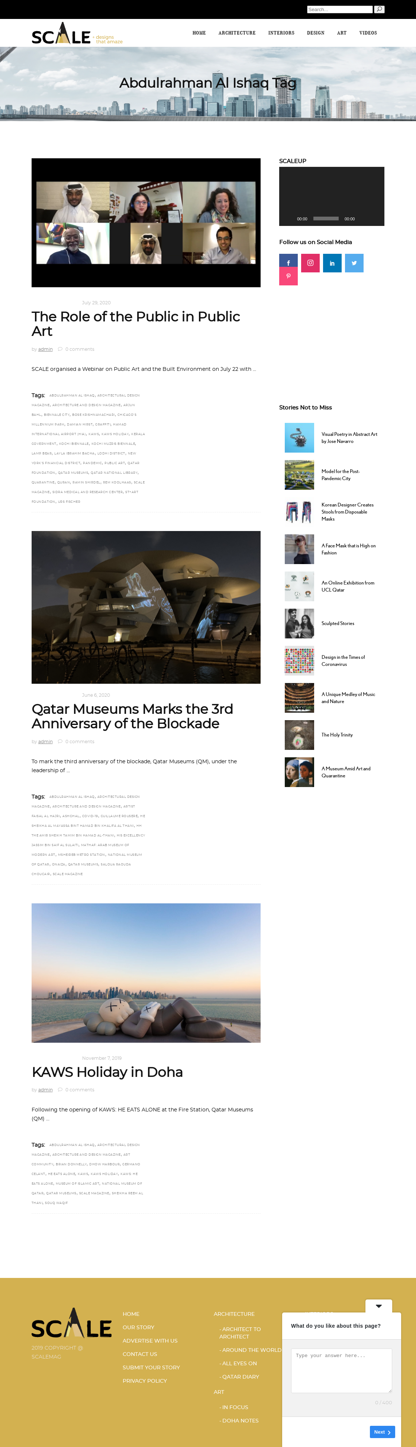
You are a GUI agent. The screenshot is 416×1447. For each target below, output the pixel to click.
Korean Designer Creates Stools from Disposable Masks (348, 512)
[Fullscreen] (374, 218)
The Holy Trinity (337, 735)
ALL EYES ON (239, 1363)
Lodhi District (111, 453)
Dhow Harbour (104, 1164)
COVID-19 (90, 816)
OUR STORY (138, 1327)
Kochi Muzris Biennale (113, 444)
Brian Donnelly (71, 1164)
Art (37, 303)
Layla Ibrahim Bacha (74, 453)
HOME (131, 1314)
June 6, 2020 (96, 695)
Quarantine (43, 482)
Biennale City (57, 415)
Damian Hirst (80, 424)
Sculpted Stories (338, 623)
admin (45, 349)
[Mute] (363, 218)
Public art (114, 463)
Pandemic (92, 463)
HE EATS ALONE (61, 1174)
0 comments (76, 349)
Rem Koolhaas (117, 482)
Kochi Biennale (74, 444)
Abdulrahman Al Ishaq (72, 395)
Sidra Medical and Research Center (87, 492)
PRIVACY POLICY (145, 1381)
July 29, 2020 (96, 303)
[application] (331, 196)
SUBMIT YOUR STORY (151, 1367)
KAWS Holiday (115, 434)
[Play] (289, 218)
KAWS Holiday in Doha (107, 1072)
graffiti (102, 424)
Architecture (234, 1314)
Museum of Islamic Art (78, 1183)
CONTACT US (140, 1354)
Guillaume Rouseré (119, 816)
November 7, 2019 (102, 1058)
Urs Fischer (69, 502)
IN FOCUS (235, 1407)
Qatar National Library (114, 473)
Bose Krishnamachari (93, 415)
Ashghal (71, 816)
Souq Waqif (56, 1203)
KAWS (93, 434)
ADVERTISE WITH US (150, 1341)
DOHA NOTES (60, 303)
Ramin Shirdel (86, 482)
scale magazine (68, 874)
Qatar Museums (73, 473)
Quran (63, 482)
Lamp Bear (42, 453)
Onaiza (58, 864)
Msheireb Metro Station (81, 855)
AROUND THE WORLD (252, 1350)
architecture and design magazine (86, 405)
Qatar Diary (240, 1377)
